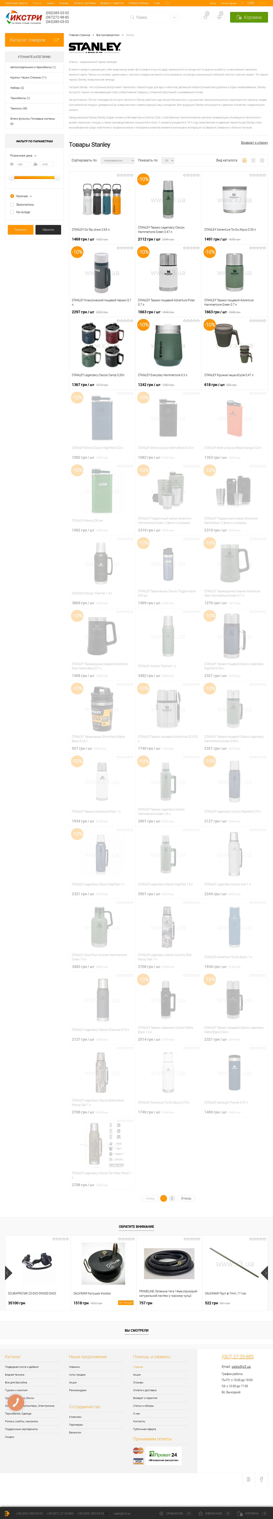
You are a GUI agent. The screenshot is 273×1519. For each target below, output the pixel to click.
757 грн (145, 1302)
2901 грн (156, 821)
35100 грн (16, 1302)
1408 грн (90, 675)
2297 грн (90, 311)
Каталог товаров (34, 40)
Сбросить (48, 229)
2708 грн (156, 966)
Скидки (9, 1436)
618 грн (220, 384)
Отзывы (37, 3)
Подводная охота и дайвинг (22, 1366)
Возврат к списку (254, 143)
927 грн (89, 748)
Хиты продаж (77, 1374)
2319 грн (156, 530)
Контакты (144, 3)
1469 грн (90, 239)
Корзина (252, 1513)
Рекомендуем (78, 1390)
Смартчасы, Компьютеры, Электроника (29, 1405)
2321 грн (222, 675)
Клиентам (75, 1417)
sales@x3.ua (241, 1367)
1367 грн (90, 384)
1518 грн (104, 1303)
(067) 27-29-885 (237, 1356)
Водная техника (14, 1374)
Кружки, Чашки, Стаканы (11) (28, 77)
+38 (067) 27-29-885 (60, 1513)
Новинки (74, 1366)
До (35, 164)
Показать (20, 229)
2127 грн (222, 821)
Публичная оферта (144, 1429)
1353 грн (222, 457)
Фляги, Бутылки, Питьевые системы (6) (32, 121)
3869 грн (90, 602)
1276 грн (222, 602)
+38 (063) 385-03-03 (29, 1513)
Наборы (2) (17, 87)
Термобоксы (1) (20, 98)
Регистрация (229, 3)
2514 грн (156, 1039)
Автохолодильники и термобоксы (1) (33, 67)
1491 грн (222, 239)
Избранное (214, 1513)
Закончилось (25, 204)
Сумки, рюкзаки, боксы (19, 1398)
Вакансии (75, 1432)
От (12, 164)
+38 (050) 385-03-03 (90, 1513)
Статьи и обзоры (112, 3)
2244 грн (222, 893)
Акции (23, 3)
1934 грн (90, 821)
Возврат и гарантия (85, 3)
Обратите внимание (136, 1226)
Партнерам (76, 1424)
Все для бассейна (16, 1382)
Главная (10, 3)
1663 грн (156, 311)
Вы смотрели (136, 1330)
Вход (213, 3)
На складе (23, 212)
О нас (130, 3)
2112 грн (156, 239)
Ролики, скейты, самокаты (21, 1421)
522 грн (217, 1302)
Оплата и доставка (57, 3)
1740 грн (156, 748)
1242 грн (156, 384)
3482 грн (156, 675)
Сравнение (175, 1513)
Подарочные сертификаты (21, 1429)
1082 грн (90, 457)
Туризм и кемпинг (16, 1390)
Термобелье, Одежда (18, 1413)
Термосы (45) (18, 108)
